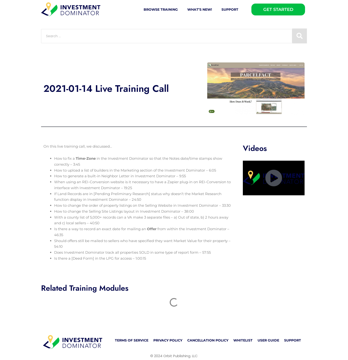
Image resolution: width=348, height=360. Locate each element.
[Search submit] (299, 35)
